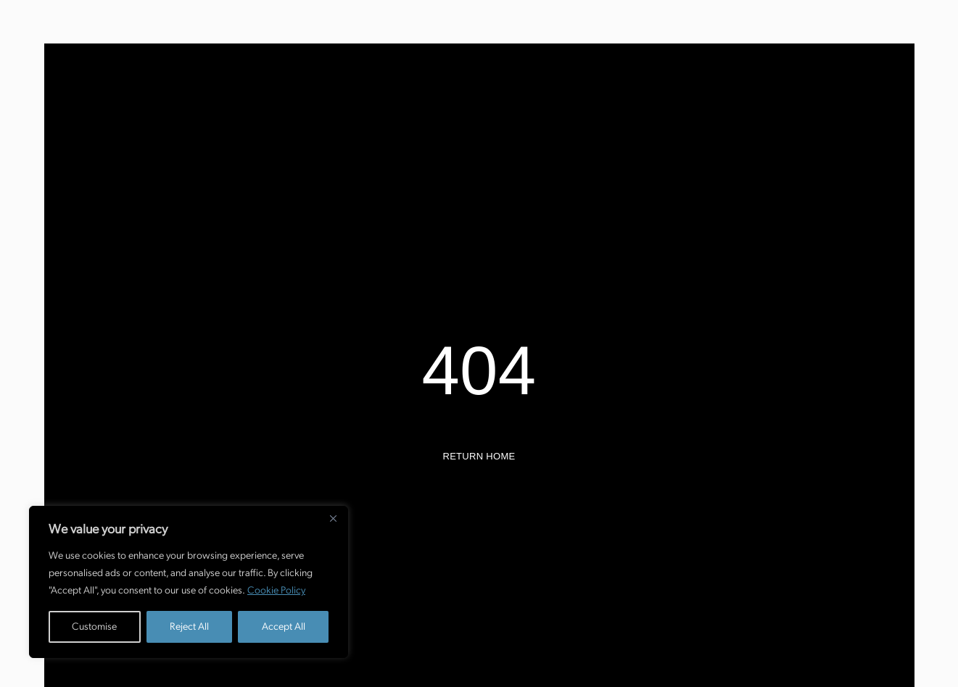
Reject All (189, 626)
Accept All (283, 626)
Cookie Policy (276, 590)
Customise (94, 626)
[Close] (333, 518)
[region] (188, 582)
